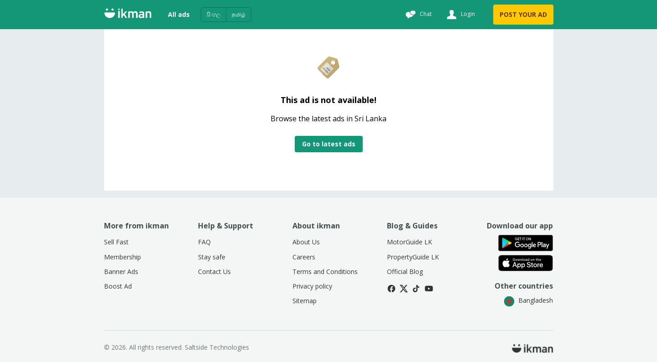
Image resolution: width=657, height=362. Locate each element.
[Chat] (417, 14)
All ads (179, 14)
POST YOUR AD (523, 14)
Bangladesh (528, 300)
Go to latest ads (328, 144)
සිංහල (213, 14)
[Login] (459, 14)
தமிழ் (238, 14)
